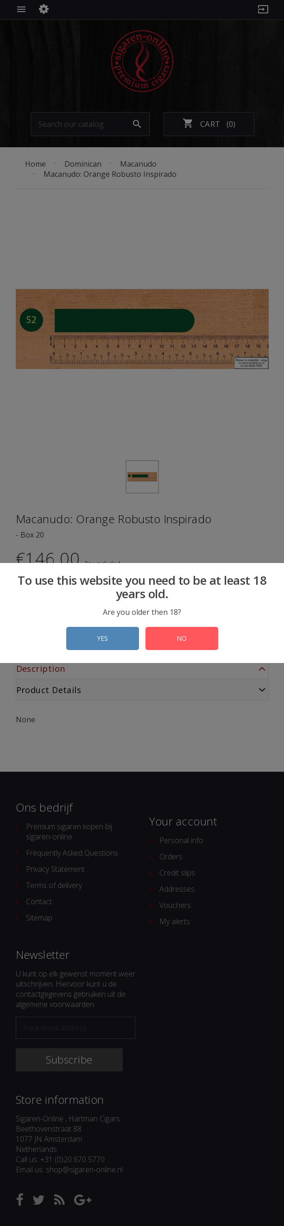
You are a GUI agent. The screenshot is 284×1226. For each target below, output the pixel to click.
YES (102, 638)
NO (182, 638)
